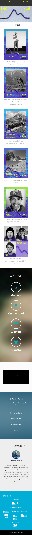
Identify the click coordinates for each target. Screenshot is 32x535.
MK (27, 1)
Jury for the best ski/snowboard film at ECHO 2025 (15, 261)
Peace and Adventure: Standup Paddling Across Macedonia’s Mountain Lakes (15, 101)
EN (23, 1)
